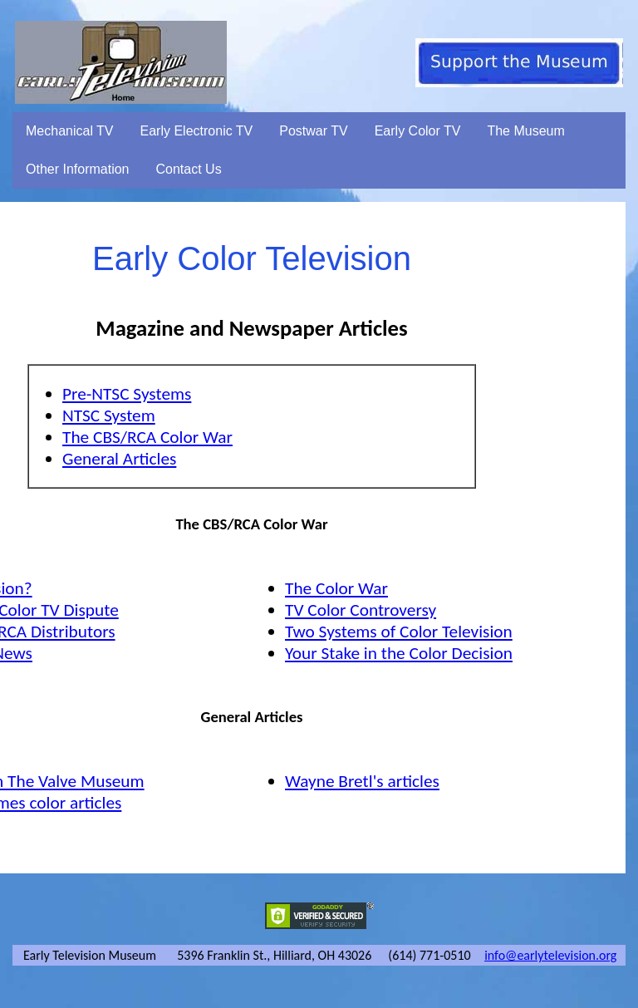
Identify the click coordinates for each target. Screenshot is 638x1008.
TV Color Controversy (360, 610)
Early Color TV (418, 131)
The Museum (525, 131)
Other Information (78, 169)
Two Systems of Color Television (399, 631)
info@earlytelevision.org (550, 955)
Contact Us (189, 169)
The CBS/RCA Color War (147, 437)
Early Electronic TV (196, 131)
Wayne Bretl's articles (362, 781)
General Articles (119, 459)
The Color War (336, 588)
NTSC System (108, 415)
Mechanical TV (70, 131)
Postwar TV (313, 131)
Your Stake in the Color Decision (399, 653)
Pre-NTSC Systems (126, 394)
